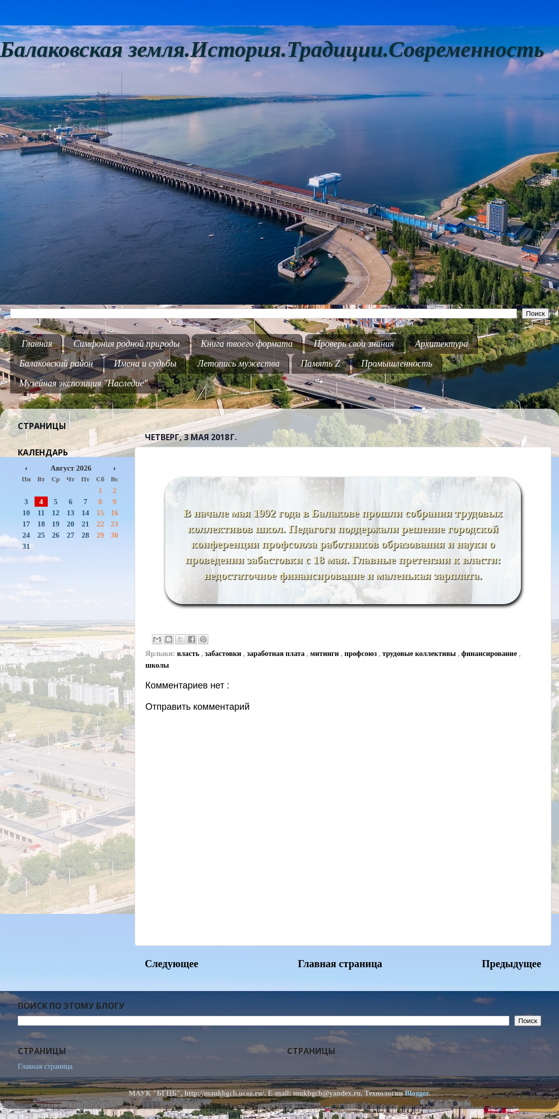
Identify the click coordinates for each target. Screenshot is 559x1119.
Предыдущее (511, 963)
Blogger (417, 1093)
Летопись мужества (239, 363)
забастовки (224, 653)
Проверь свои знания (354, 344)
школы (157, 665)
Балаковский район (56, 363)
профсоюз (362, 653)
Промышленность (396, 363)
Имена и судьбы (145, 363)
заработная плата (276, 653)
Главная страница (340, 963)
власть (189, 653)
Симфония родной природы (126, 344)
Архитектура (441, 344)
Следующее (171, 963)
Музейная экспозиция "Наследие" (83, 383)
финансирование (490, 653)
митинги (325, 653)
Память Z (320, 363)
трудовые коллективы (419, 653)
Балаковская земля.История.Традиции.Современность (272, 49)
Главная (37, 344)
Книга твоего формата (247, 344)
